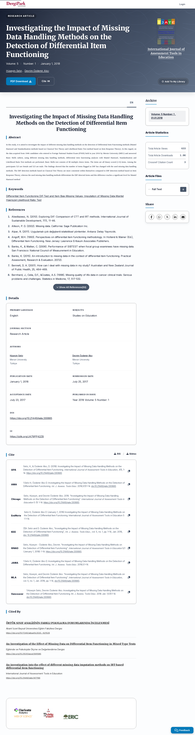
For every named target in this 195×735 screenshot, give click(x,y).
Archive (151, 100)
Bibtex (131, 453)
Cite (46, 81)
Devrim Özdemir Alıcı (37, 70)
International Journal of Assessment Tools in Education (166, 53)
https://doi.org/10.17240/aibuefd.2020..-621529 (28, 633)
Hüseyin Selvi (14, 70)
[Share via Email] (183, 217)
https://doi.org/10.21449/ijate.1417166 (23, 678)
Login (182, 4)
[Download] (183, 189)
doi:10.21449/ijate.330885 (103, 486)
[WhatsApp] (159, 217)
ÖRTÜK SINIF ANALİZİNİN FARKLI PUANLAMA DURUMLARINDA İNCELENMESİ (57, 622)
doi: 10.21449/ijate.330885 (36, 535)
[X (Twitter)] (167, 217)
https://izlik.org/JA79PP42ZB (27, 436)
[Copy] (128, 471)
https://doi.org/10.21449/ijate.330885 (31, 418)
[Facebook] (151, 217)
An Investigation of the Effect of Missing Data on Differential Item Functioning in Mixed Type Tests (71, 643)
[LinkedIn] (175, 217)
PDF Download (21, 81)
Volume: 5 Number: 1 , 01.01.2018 (163, 116)
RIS (117, 453)
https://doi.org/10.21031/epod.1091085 (23, 654)
